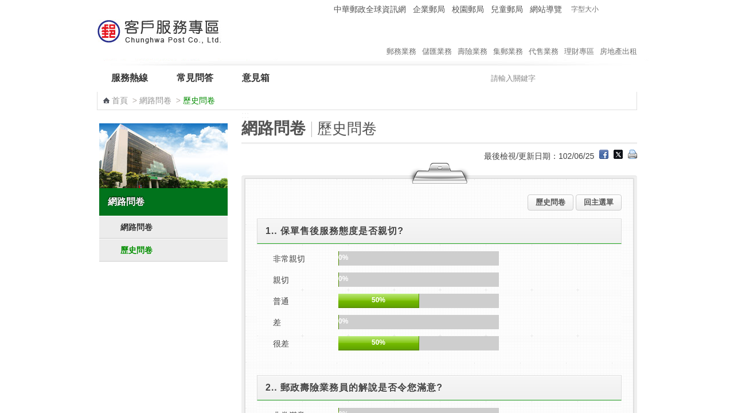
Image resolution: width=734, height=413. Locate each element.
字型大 (630, 9)
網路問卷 (155, 100)
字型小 (608, 9)
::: (323, 9)
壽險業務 (472, 40)
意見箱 (256, 78)
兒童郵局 (507, 9)
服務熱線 (129, 78)
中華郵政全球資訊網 (370, 9)
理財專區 (579, 40)
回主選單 (599, 202)
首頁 (120, 100)
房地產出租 (618, 40)
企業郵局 (429, 9)
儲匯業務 (437, 40)
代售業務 (544, 40)
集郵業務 (508, 40)
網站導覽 (546, 9)
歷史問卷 (136, 250)
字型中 (619, 9)
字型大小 (585, 9)
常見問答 (195, 78)
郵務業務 (401, 40)
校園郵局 (468, 9)
